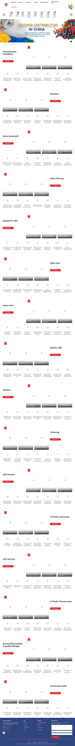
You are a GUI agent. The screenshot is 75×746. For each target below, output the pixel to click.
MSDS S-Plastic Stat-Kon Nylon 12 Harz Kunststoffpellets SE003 (49, 574)
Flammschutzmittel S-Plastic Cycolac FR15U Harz (17, 375)
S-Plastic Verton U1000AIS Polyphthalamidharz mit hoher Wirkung (64, 658)
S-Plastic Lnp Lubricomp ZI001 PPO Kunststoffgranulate (47, 544)
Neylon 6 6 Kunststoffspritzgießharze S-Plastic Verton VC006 (27, 671)
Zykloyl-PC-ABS (10, 221)
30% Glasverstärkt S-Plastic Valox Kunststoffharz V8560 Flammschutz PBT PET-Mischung (37, 165)
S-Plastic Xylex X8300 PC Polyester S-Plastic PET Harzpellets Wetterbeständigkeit (10, 278)
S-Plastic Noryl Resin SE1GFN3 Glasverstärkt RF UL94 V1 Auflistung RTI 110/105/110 (25, 109)
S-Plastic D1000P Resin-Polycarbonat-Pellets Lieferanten (27, 460)
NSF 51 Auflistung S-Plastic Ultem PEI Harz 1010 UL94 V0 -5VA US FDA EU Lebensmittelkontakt (41, 193)
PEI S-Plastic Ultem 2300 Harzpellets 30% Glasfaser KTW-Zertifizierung (9, 193)
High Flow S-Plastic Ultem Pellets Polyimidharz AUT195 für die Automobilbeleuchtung (27, 207)
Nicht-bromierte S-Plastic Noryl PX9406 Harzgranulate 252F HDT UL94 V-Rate (10, 109)
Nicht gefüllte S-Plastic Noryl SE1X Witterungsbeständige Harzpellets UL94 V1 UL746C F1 (41, 109)
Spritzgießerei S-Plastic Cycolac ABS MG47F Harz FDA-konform (25, 363)
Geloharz (7, 390)
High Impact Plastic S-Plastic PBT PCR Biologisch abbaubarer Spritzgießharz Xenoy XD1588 (67, 334)
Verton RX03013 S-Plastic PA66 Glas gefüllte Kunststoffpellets (47, 713)
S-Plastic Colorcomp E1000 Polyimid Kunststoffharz (57, 460)
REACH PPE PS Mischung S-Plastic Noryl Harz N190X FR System (17, 121)
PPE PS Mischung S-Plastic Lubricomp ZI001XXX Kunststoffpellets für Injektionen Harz (57, 545)
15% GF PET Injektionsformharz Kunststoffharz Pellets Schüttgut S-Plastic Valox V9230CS (67, 165)
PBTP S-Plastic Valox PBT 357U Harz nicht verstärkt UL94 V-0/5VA (7, 164)
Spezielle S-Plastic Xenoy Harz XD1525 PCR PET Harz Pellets (37, 333)
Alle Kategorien (40, 729)
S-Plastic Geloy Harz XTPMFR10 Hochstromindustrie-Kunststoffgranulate (33, 405)
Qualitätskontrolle (26, 727)
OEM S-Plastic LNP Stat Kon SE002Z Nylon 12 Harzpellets (32, 574)
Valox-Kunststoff (11, 136)
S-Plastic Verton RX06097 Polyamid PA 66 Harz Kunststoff (67, 713)
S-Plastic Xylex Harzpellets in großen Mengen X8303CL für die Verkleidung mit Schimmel (67, 292)
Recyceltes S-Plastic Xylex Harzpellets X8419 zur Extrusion (7, 290)
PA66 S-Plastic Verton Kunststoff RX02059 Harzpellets (37, 713)
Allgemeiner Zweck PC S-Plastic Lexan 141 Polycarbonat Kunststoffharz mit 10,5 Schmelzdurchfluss (17, 80)
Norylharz (54, 94)
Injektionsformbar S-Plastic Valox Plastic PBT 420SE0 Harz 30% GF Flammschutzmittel (33, 151)
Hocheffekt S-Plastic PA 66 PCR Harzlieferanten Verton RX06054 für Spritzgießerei (48, 658)
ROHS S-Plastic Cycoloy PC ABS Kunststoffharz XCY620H (57, 248)
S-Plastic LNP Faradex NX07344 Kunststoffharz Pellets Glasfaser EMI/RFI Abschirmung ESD (33, 489)
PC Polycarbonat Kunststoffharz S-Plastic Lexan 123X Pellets (67, 79)
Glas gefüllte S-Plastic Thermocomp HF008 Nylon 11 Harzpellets (37, 629)
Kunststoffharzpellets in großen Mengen (13, 645)
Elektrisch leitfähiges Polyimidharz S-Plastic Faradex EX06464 (68, 502)
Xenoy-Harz (8, 305)
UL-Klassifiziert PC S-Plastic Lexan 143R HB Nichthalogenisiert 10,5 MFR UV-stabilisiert (49, 66)
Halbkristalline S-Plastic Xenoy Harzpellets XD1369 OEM (64, 320)
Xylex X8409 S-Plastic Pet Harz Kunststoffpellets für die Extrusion (37, 290)
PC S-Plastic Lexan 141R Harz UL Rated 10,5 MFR (64, 67)
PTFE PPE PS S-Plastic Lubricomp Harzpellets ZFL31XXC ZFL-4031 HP (41, 532)
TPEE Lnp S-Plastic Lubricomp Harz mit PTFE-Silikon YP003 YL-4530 (9, 532)
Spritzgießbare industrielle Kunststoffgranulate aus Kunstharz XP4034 (49, 405)
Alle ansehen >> (8, 61)
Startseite (4, 44)
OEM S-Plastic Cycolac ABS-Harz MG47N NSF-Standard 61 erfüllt (7, 375)
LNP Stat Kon (9, 559)
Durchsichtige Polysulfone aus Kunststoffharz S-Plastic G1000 (9, 447)
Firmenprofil (25, 722)
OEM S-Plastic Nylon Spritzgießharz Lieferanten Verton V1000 (7, 671)
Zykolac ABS (56, 348)
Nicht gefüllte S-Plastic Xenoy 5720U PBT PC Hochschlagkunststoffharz (32, 320)
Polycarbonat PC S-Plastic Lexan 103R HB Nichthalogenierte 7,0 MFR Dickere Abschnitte (33, 66)
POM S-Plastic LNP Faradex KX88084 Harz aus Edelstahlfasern (57, 502)
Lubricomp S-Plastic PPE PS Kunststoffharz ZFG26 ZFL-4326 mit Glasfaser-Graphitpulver (25, 532)
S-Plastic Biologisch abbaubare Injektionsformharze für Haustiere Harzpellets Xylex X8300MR (57, 292)
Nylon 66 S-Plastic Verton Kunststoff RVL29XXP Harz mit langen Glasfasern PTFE (40, 701)
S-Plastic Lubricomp (59, 517)
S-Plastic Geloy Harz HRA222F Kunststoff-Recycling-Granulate (64, 405)
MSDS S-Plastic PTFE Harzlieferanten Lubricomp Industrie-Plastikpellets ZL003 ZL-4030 (67, 545)
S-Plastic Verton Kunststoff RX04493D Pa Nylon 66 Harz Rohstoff (57, 713)
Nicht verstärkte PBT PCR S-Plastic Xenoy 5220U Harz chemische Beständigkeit (49, 320)
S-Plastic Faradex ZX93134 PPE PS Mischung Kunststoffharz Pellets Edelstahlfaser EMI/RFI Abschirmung (49, 489)
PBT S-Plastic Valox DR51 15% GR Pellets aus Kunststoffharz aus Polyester (65, 151)
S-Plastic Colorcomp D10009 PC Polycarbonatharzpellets (37, 460)
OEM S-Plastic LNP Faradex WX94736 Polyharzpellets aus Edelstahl (64, 489)
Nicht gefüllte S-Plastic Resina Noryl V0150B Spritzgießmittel (47, 121)
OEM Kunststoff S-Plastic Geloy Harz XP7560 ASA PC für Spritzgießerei (57, 417)
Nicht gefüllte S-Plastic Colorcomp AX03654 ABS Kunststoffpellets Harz (41, 447)
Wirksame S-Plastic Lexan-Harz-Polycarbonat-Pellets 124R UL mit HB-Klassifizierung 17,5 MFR (57, 80)
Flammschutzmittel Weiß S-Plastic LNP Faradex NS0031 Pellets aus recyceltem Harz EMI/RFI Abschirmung (37, 503)
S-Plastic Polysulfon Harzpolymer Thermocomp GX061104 (25, 617)
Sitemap (29, 742)
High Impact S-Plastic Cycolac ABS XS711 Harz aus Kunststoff (57, 375)
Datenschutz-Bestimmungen (42, 742)
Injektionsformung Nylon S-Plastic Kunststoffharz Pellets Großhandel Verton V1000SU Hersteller (17, 672)
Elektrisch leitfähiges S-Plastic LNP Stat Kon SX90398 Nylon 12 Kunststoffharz (65, 574)
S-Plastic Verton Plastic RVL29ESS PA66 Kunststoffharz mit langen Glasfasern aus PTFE (10, 701)
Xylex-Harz (55, 263)
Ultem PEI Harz (57, 178)
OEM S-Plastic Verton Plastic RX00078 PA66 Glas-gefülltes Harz (17, 713)
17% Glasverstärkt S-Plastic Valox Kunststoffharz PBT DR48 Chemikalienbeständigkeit (49, 151)
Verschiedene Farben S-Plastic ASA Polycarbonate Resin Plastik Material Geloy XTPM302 (67, 419)
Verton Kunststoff (58, 686)
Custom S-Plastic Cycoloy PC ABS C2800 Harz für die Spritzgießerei (7, 248)
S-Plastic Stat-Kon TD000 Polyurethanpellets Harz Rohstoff (7, 586)
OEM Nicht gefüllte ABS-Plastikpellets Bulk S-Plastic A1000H (7, 460)
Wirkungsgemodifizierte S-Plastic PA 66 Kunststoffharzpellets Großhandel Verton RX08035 (33, 658)
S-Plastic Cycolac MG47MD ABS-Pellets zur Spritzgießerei (41, 363)
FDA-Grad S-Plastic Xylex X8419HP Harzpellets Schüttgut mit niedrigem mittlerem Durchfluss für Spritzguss (41, 278)
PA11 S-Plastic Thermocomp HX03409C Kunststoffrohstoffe (57, 629)
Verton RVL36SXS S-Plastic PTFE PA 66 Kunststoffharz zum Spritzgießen (25, 701)
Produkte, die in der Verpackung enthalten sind (57, 671)
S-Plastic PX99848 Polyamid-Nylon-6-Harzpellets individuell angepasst (25, 447)
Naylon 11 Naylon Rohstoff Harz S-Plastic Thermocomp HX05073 (67, 629)
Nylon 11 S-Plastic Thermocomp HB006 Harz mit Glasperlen (41, 617)
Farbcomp (54, 432)
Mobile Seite (34, 742)
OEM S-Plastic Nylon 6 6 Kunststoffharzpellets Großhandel (37, 671)
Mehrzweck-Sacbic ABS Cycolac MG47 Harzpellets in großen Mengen (9, 362)
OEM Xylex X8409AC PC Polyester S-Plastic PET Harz (27, 290)
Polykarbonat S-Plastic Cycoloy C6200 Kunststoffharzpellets (48, 236)
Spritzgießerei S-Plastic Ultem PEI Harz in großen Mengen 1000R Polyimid (7, 206)
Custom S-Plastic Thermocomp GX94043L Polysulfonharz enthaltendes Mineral (9, 616)
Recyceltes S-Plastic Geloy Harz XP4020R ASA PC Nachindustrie (17, 417)
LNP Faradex (9, 474)
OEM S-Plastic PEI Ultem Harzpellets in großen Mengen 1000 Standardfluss (24, 193)
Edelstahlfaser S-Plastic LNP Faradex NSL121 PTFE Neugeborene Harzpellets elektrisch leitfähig (17, 503)
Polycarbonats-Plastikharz (10, 52)
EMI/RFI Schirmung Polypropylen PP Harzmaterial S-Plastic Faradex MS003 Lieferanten (47, 503)
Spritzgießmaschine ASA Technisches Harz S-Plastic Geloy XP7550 (47, 417)
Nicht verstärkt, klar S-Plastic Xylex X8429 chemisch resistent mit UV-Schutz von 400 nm (25, 278)
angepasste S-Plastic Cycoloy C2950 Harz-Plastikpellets (64, 236)
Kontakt (25, 729)
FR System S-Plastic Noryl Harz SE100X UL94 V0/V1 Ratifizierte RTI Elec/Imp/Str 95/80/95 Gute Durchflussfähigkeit (7, 123)
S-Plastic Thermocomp (61, 601)
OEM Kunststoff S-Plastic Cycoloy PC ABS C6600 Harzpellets (33, 236)
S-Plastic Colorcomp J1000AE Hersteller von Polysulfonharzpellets (67, 460)
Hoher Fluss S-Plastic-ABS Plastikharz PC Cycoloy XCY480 (47, 248)
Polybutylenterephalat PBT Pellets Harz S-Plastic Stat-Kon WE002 (47, 586)
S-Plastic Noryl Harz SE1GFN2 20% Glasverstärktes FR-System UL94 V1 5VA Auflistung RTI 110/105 (37, 123)
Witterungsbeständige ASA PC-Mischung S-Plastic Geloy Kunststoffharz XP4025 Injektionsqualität (7, 419)
